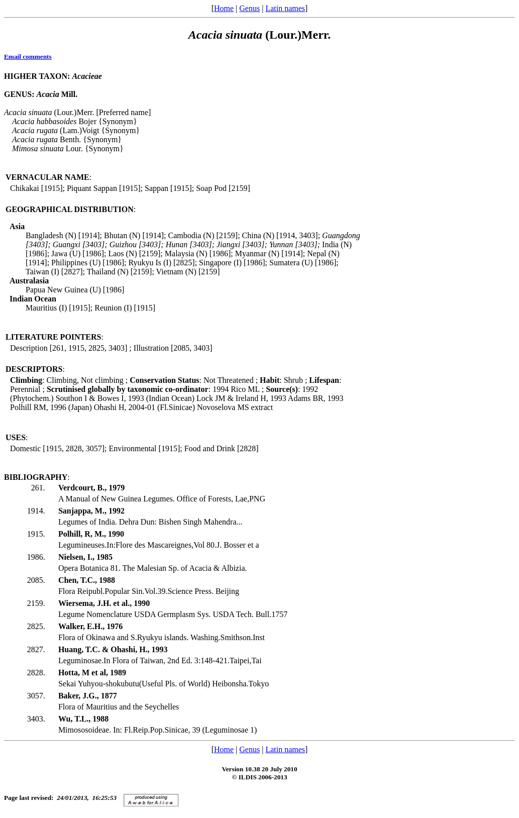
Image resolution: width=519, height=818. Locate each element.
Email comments (28, 56)
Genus (249, 8)
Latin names (285, 8)
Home (224, 8)
